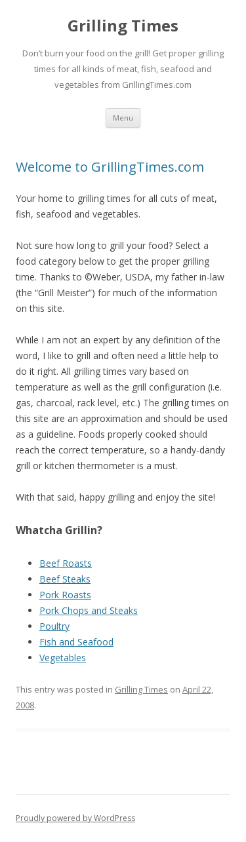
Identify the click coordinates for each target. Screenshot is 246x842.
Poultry (54, 626)
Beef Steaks (65, 579)
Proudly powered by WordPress (75, 818)
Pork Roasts (65, 594)
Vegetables (62, 657)
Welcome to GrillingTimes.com (110, 167)
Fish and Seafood (76, 642)
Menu (123, 118)
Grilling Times (123, 26)
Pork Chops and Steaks (88, 610)
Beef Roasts (65, 563)
